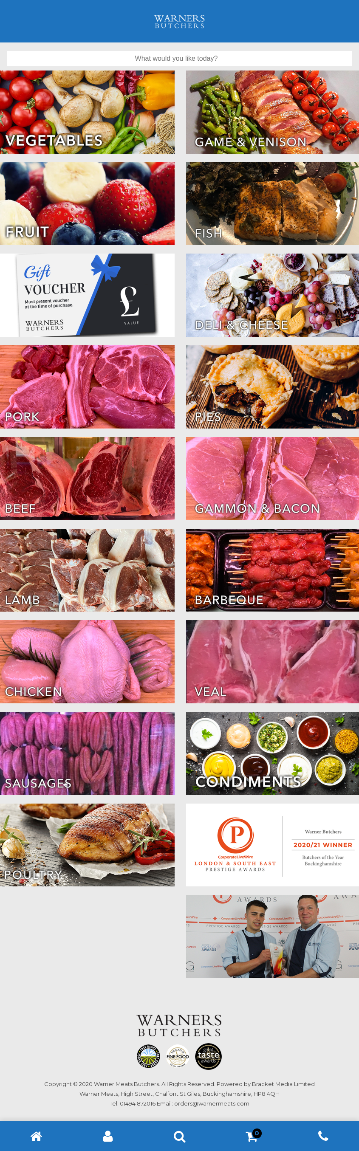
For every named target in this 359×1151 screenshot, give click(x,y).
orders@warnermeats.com (211, 1103)
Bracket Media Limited (283, 1083)
